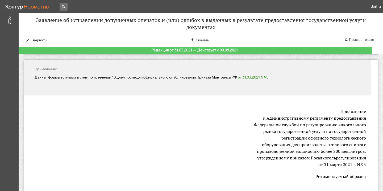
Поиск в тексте (361, 39)
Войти (375, 6)
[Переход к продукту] (27, 6)
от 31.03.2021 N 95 (253, 77)
